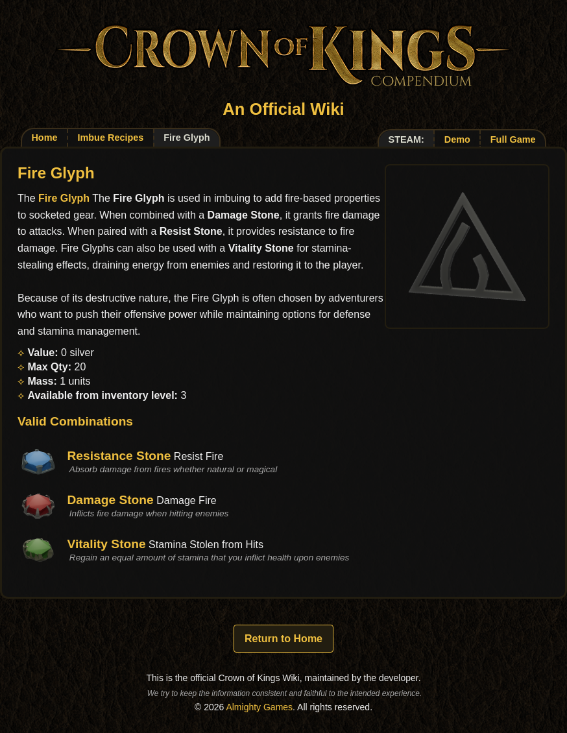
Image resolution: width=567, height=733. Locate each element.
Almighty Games (259, 707)
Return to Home (283, 638)
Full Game (513, 139)
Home (44, 137)
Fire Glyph (64, 198)
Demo (457, 139)
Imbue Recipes (110, 137)
